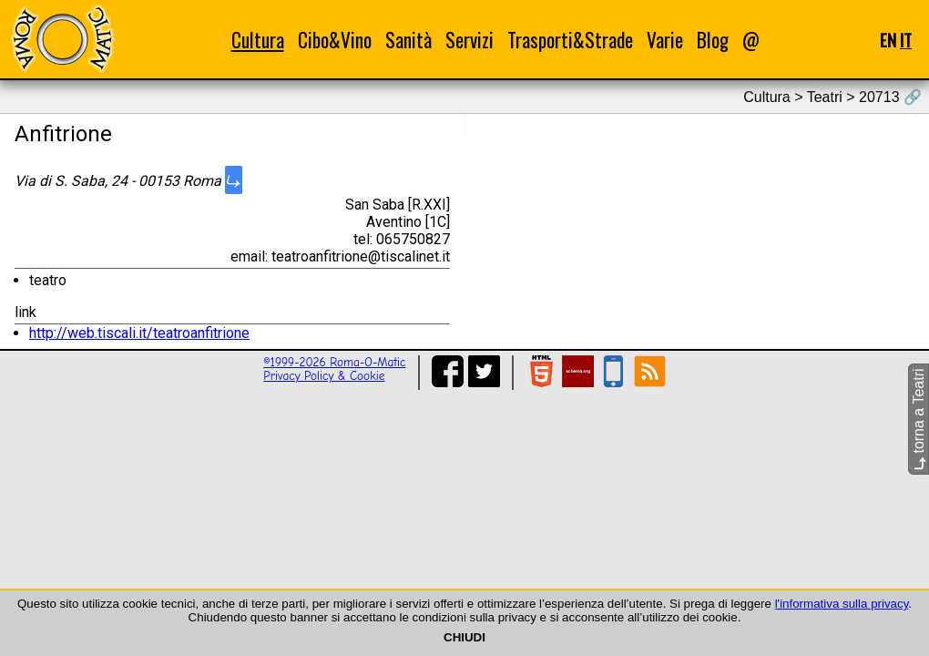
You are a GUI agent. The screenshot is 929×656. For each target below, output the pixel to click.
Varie (665, 40)
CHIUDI (464, 637)
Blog (713, 40)
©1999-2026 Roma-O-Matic (334, 362)
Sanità (408, 40)
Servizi (469, 40)
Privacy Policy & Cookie (323, 376)
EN (888, 39)
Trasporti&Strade (570, 40)
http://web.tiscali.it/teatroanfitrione (139, 333)
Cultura (257, 40)
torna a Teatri (918, 419)
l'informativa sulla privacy (842, 603)
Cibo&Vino (335, 40)
